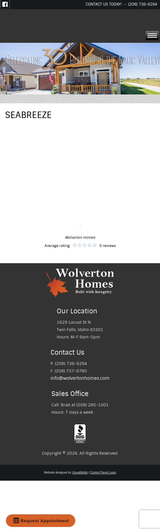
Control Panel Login (103, 472)
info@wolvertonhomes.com (80, 378)
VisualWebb (80, 472)
